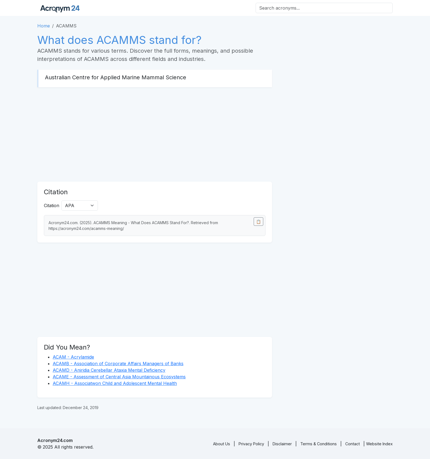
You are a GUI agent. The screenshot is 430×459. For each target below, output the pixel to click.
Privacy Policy (251, 443)
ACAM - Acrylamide (73, 357)
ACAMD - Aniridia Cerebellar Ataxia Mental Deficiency (109, 370)
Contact (352, 443)
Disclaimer (282, 443)
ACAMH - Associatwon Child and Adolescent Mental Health (115, 383)
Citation (51, 205)
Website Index (379, 443)
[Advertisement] (154, 134)
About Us (221, 443)
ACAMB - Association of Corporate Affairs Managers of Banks (118, 363)
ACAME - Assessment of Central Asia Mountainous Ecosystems (119, 376)
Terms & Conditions (318, 443)
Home (43, 26)
